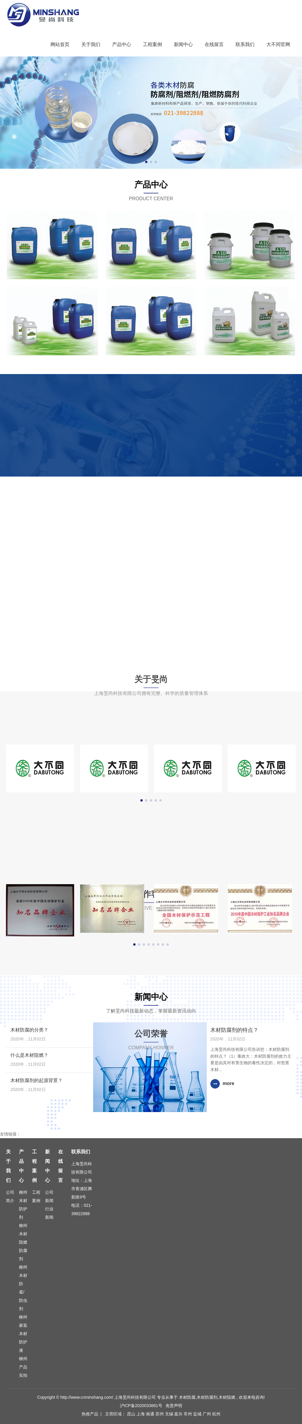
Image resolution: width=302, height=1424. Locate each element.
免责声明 (174, 1405)
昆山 (131, 1414)
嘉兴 (179, 1414)
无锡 (169, 1414)
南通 (150, 1414)
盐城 (198, 1414)
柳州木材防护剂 (23, 1205)
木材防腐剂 (207, 1397)
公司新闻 (49, 1196)
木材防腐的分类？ (29, 1029)
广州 (207, 1414)
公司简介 (10, 1196)
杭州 (216, 1414)
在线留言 (214, 44)
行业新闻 (49, 1213)
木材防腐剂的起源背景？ (36, 1080)
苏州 (160, 1414)
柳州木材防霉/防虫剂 (23, 1288)
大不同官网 (278, 44)
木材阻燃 (227, 1397)
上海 (141, 1414)
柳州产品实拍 (23, 1367)
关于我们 (90, 44)
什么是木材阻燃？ (29, 1055)
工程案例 (152, 44)
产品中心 (121, 44)
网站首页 (59, 44)
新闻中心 (183, 44)
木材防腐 (187, 1397)
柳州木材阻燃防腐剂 (23, 1242)
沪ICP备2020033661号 (141, 1405)
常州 (188, 1414)
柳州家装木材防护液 (23, 1334)
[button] (146, 162)
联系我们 (245, 44)
